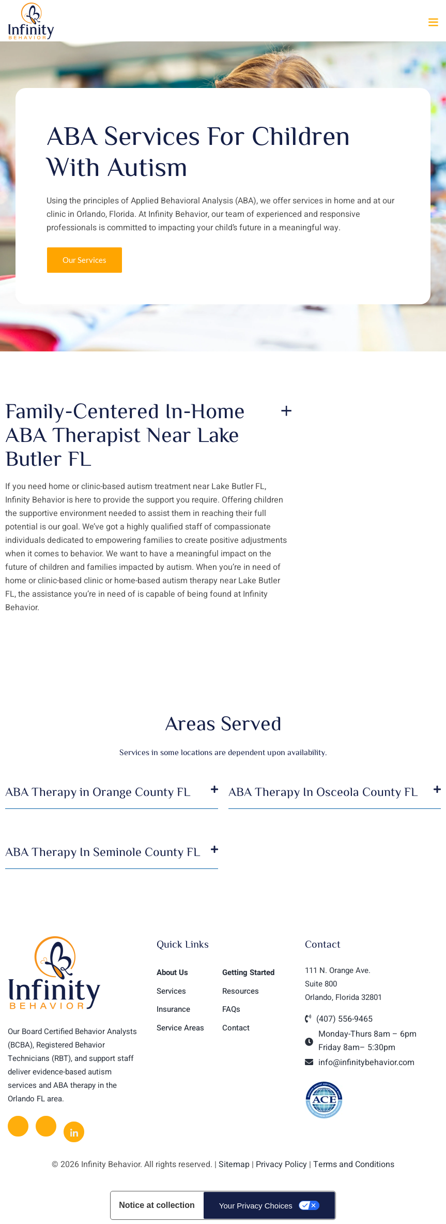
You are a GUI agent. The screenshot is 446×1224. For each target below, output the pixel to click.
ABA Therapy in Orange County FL (97, 791)
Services (171, 991)
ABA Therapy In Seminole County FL (102, 851)
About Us (172, 972)
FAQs (231, 1009)
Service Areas (180, 1028)
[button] (433, 22)
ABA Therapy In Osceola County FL (323, 791)
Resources (240, 991)
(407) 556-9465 (344, 1019)
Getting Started (248, 972)
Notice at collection (157, 1205)
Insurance (173, 1009)
